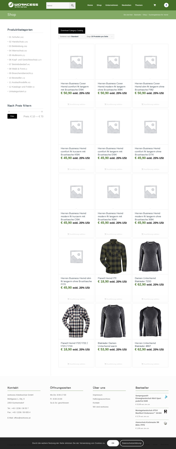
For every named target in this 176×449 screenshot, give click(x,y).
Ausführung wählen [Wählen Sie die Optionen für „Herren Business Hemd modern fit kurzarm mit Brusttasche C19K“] (76, 234)
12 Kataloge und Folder (20, 86)
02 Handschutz (16, 41)
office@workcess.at (22, 418)
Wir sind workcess (101, 407)
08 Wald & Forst (17, 68)
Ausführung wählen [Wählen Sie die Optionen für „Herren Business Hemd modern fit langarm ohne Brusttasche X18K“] (150, 234)
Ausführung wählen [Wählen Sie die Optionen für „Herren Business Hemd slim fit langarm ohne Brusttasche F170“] (76, 299)
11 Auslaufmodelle (18, 82)
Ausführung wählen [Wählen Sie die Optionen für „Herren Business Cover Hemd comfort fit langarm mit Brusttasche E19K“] (76, 104)
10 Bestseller (15, 78)
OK (113, 443)
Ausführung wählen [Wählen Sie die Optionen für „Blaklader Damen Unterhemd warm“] (113, 364)
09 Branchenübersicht (20, 73)
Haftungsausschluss (101, 399)
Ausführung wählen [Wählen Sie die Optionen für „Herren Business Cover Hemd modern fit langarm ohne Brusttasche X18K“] (113, 104)
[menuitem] (90, 5)
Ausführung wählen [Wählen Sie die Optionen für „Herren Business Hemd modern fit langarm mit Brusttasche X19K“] (113, 234)
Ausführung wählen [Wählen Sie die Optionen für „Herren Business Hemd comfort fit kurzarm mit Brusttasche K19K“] (76, 169)
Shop (11, 14)
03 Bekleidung (16, 46)
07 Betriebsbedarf (18, 64)
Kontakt (96, 403)
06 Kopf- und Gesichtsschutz (23, 59)
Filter (12, 116)
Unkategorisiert (16, 91)
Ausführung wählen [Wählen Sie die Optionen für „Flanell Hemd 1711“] (113, 299)
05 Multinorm (15, 55)
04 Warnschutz (16, 50)
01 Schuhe (14, 37)
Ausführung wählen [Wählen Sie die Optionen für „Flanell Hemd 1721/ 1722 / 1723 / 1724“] (76, 364)
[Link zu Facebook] (166, 5)
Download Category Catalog (72, 30)
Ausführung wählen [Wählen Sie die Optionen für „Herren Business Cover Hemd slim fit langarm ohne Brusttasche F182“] (150, 104)
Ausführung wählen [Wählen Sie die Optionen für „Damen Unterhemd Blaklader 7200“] (150, 299)
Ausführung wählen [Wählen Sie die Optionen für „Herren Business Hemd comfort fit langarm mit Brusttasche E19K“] (113, 169)
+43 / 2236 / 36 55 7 (20, 408)
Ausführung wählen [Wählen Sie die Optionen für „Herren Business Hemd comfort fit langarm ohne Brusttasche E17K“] (150, 169)
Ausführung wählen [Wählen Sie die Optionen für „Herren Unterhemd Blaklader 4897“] (150, 364)
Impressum (97, 395)
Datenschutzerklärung (131, 443)
